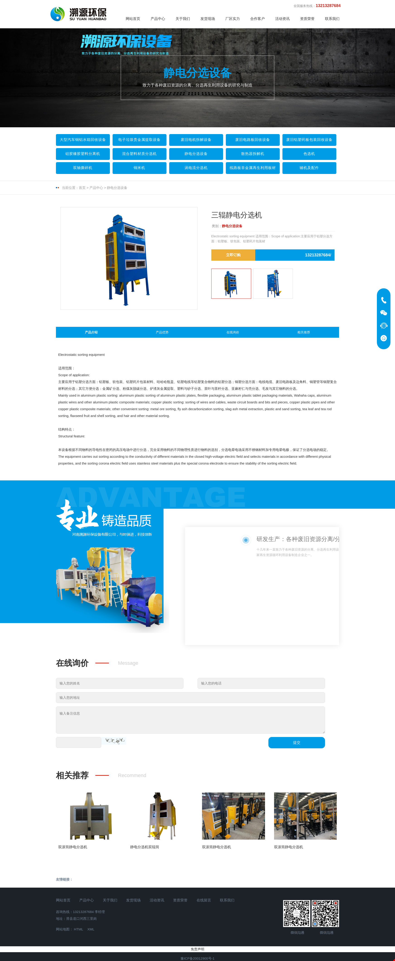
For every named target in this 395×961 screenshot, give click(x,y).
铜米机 (139, 168)
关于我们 (183, 19)
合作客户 (257, 19)
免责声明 (197, 955)
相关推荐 (304, 335)
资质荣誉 (307, 19)
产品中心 (158, 19)
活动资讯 (282, 19)
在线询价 (233, 335)
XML (90, 935)
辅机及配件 (309, 168)
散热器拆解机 (252, 154)
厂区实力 (232, 19)
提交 (296, 749)
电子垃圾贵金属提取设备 (139, 140)
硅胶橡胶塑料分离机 (82, 154)
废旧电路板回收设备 (252, 140)
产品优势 (162, 335)
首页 (82, 188)
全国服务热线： (319, 5)
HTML (78, 935)
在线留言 (204, 906)
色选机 (309, 154)
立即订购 (233, 255)
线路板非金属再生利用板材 (253, 168)
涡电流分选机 (196, 168)
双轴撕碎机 (82, 168)
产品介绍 (91, 335)
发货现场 (207, 19)
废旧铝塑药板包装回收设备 (309, 140)
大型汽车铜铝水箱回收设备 (83, 140)
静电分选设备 (196, 154)
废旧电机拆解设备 (196, 140)
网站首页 (133, 19)
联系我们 (332, 19)
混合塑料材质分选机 (139, 154)
